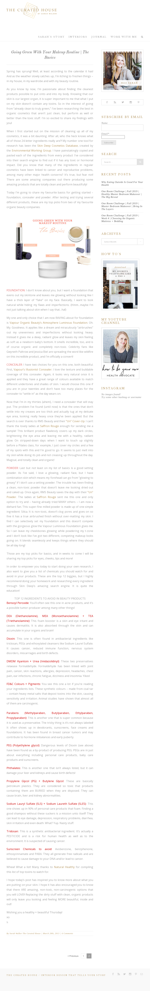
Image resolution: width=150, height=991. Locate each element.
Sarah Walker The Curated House (25, 933)
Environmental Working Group (31, 150)
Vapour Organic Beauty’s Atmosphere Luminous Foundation (48, 323)
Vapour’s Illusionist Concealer (33, 369)
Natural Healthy (64, 867)
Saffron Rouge (49, 426)
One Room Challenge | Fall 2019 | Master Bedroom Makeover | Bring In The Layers (121, 206)
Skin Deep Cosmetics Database (57, 145)
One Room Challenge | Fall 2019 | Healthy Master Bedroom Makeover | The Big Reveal (121, 194)
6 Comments (67, 933)
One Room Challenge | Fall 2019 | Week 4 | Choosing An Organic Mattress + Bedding (120, 218)
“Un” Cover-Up (75, 421)
